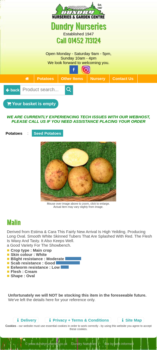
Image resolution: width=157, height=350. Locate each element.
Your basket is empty (31, 103)
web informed (124, 344)
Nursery (97, 78)
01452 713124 (84, 40)
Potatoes (45, 78)
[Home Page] (78, 17)
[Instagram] (84, 69)
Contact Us (122, 78)
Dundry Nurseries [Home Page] (78, 25)
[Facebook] (72, 69)
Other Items (72, 78)
